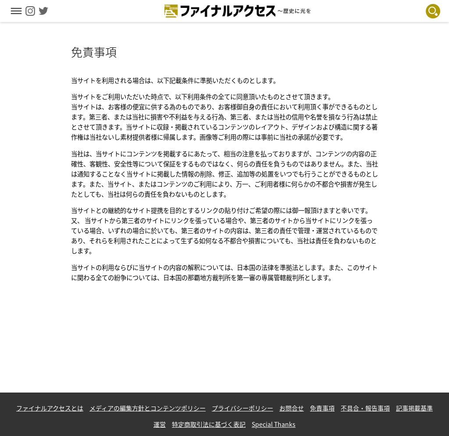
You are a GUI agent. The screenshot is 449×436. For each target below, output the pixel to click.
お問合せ (291, 408)
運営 (159, 424)
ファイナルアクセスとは (49, 408)
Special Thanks (274, 424)
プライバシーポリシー (242, 408)
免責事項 (322, 408)
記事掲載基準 (414, 408)
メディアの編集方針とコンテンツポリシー (147, 408)
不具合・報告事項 (365, 408)
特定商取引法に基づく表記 (209, 424)
